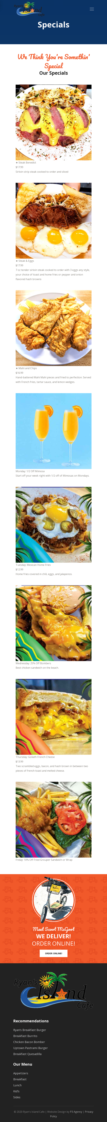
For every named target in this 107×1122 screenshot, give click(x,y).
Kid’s (16, 1091)
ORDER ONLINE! (53, 953)
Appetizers (20, 1073)
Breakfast (20, 1079)
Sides (16, 1097)
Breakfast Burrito (25, 1036)
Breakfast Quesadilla (27, 1054)
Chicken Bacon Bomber (29, 1042)
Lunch (17, 1085)
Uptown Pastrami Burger (30, 1048)
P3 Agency (76, 1111)
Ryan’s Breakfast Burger (29, 1030)
